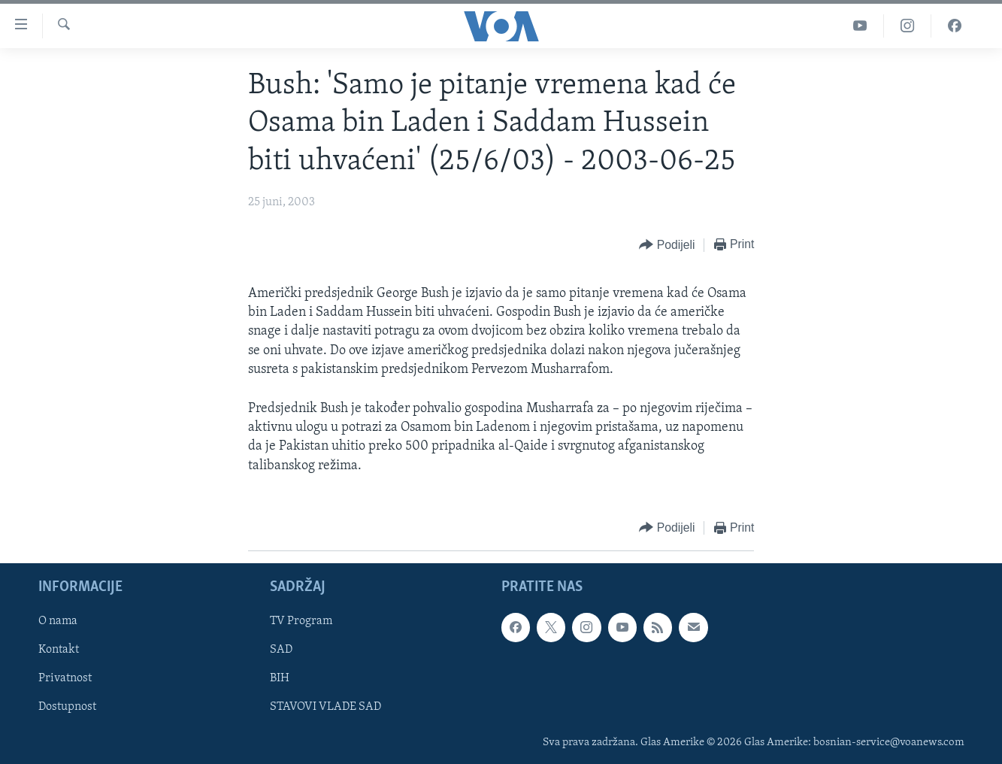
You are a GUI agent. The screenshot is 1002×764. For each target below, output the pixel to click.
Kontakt (58, 650)
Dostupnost (67, 707)
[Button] (667, 245)
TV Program (301, 621)
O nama (57, 621)
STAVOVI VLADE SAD (325, 707)
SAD (281, 650)
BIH (279, 678)
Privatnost (65, 678)
